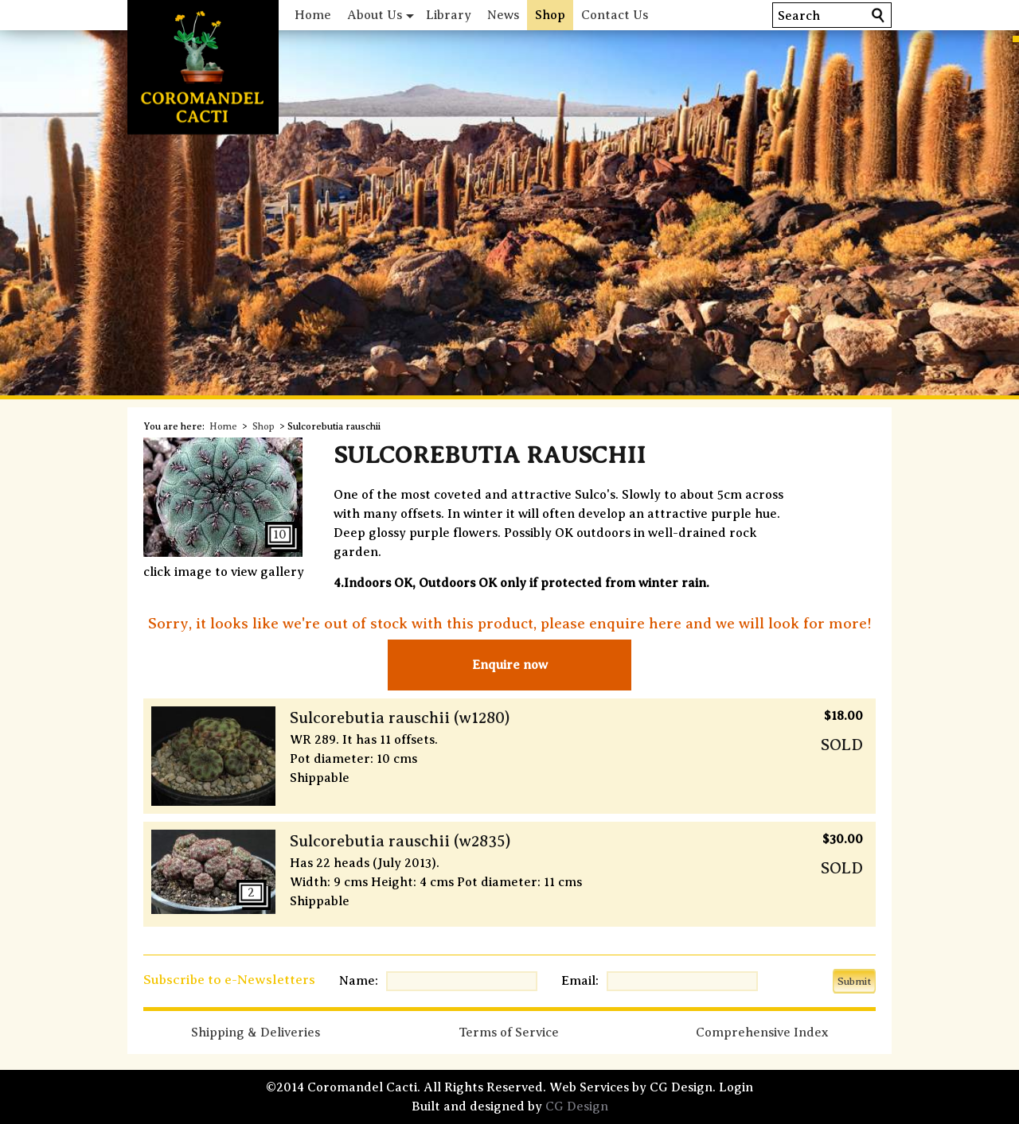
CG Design (576, 1106)
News (503, 15)
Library (448, 15)
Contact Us (614, 15)
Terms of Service (509, 1032)
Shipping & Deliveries (255, 1032)
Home (313, 15)
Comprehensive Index (762, 1032)
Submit (854, 981)
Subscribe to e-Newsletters (229, 979)
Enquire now (510, 665)
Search (799, 16)
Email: (580, 981)
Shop (550, 15)
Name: (358, 981)
